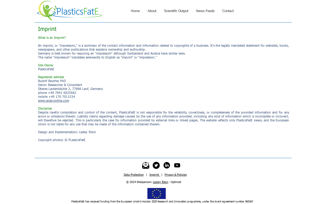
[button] (152, 11)
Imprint (155, 174)
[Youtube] (177, 165)
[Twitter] (156, 165)
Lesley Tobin (160, 182)
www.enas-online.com (53, 101)
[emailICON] (145, 165)
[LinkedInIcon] (166, 165)
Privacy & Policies (176, 174)
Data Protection (134, 174)
